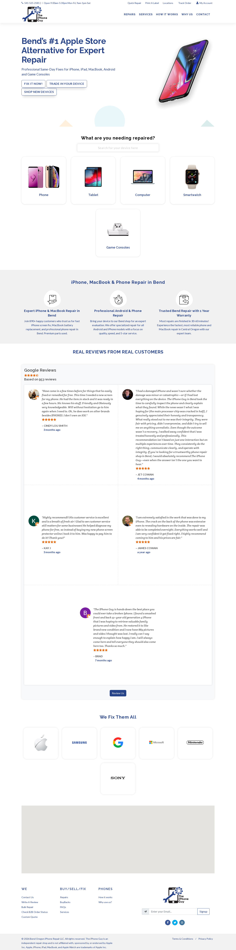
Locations (168, 3)
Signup (203, 911)
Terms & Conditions (182, 938)
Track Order (185, 3)
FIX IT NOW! (33, 83)
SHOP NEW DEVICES (39, 92)
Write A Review (30, 902)
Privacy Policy (205, 938)
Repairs (64, 897)
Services (64, 912)
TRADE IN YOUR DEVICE (66, 83)
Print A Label (152, 3)
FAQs (63, 907)
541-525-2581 (32, 3)
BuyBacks (65, 902)
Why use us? (105, 902)
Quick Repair (134, 3)
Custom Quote (30, 916)
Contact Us (28, 897)
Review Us (118, 693)
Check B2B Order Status (35, 912)
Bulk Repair (27, 907)
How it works (105, 897)
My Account (204, 3)
